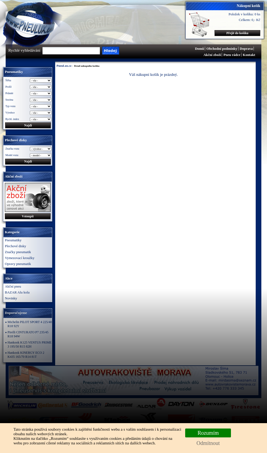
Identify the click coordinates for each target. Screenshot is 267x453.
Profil (8, 86)
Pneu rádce (231, 55)
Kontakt (249, 55)
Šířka (8, 80)
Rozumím (208, 433)
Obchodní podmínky (221, 49)
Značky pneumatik (18, 252)
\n (40, 155)
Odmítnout (208, 443)
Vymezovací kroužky (19, 258)
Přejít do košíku (237, 33)
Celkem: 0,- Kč (249, 20)
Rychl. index (12, 119)
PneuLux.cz (64, 65)
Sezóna (9, 99)
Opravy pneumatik (18, 264)
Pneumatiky (13, 240)
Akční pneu (13, 286)
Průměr (9, 93)
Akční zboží (212, 55)
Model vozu (11, 155)
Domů (199, 49)
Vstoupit (28, 216)
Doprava (246, 49)
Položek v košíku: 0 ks (244, 14)
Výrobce (10, 112)
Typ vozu (10, 106)
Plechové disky (15, 246)
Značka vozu (12, 148)
